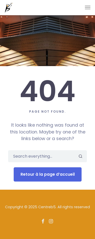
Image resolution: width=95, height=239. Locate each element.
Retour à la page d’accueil (48, 174)
